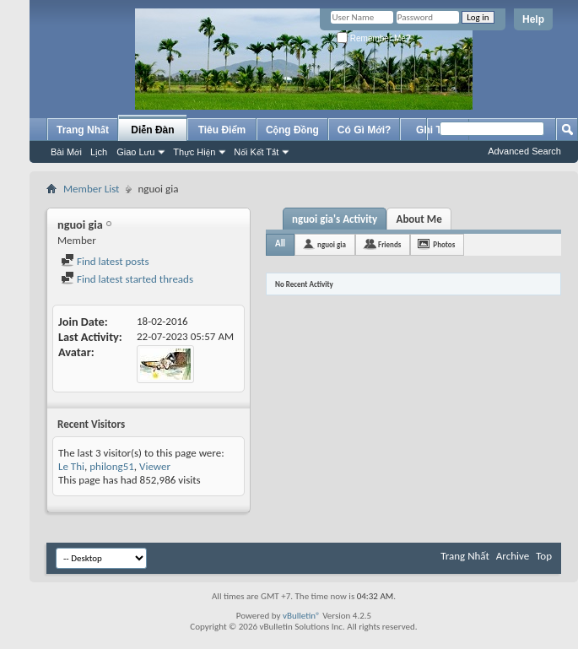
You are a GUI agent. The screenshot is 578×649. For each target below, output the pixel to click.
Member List (91, 188)
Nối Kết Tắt (256, 152)
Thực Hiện (194, 152)
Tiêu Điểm (222, 130)
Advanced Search (524, 151)
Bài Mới (66, 152)
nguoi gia (331, 244)
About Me (419, 219)
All (280, 243)
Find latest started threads (127, 279)
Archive (512, 555)
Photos (444, 244)
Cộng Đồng (292, 130)
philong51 (111, 466)
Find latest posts (105, 261)
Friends (389, 244)
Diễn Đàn (152, 130)
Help (533, 19)
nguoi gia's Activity (334, 219)
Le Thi (71, 466)
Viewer (154, 466)
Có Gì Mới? (365, 130)
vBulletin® (302, 615)
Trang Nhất (83, 130)
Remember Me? (373, 38)
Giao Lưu (135, 152)
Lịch (98, 152)
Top (544, 555)
